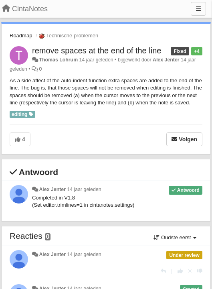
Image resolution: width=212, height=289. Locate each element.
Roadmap (21, 36)
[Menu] (198, 9)
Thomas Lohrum (58, 60)
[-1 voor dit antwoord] (199, 271)
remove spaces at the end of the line (96, 50)
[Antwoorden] (163, 271)
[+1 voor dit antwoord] (180, 271)
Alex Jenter (166, 60)
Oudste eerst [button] (174, 237)
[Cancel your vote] (190, 271)
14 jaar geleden (84, 189)
